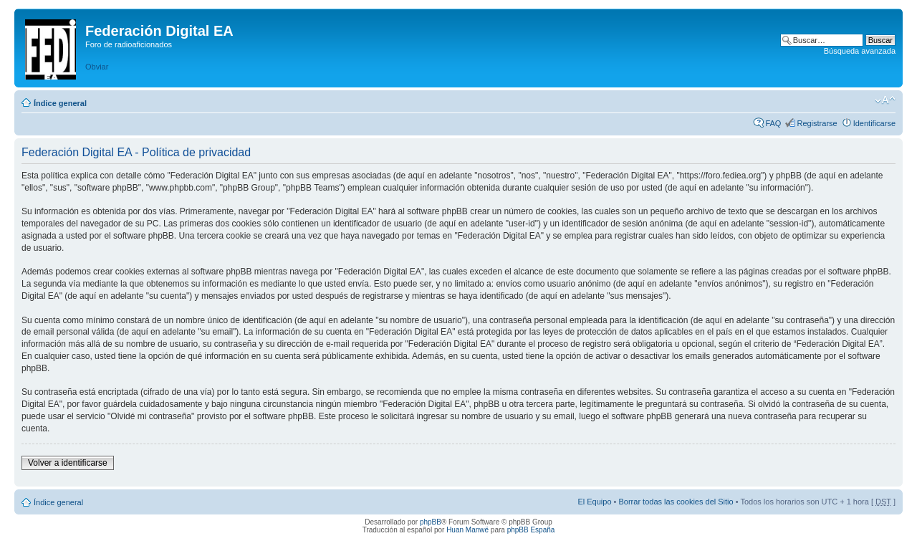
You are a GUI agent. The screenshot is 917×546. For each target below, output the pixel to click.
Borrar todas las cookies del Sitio (675, 501)
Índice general (60, 103)
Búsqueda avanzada (860, 51)
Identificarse (874, 123)
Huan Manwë (467, 530)
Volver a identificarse (67, 463)
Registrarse (817, 123)
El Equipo (594, 501)
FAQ (773, 123)
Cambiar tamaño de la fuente (885, 100)
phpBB (430, 522)
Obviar (96, 66)
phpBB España (531, 530)
